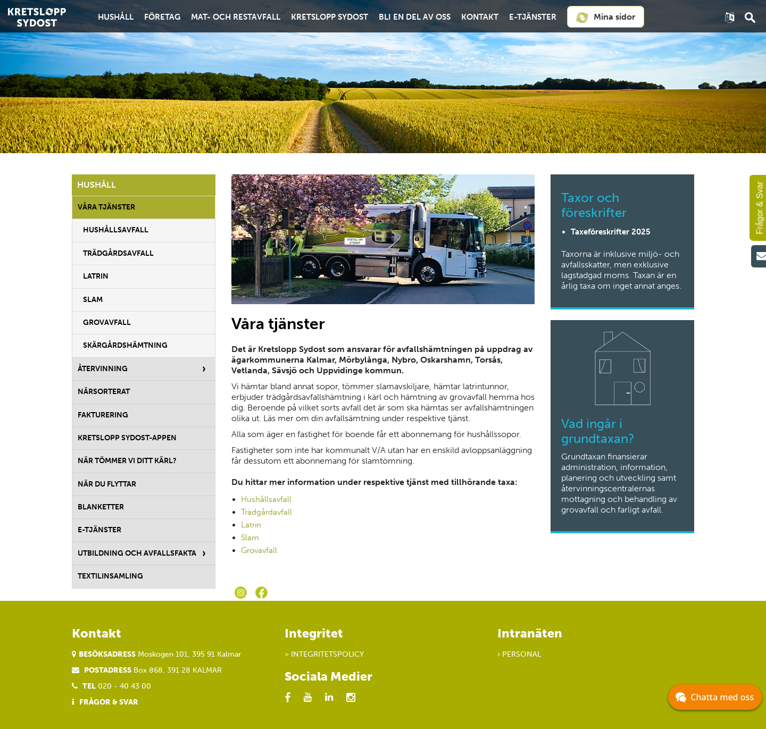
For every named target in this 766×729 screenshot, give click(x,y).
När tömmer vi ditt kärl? (127, 460)
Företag (162, 17)
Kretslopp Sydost (329, 17)
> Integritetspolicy (324, 654)
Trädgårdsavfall (118, 253)
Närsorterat (104, 391)
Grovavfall (107, 322)
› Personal (519, 654)
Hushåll (116, 17)
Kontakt (479, 17)
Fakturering (103, 415)
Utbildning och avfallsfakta (137, 553)
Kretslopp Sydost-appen (127, 437)
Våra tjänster (106, 207)
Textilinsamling (110, 576)
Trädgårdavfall (266, 512)
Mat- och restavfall (235, 17)
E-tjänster (532, 17)
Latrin (96, 276)
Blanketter (101, 507)
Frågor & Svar (108, 702)
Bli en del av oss (415, 17)
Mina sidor (605, 17)
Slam (93, 299)
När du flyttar (107, 484)
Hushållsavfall (115, 229)
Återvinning (103, 368)
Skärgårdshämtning (125, 345)
